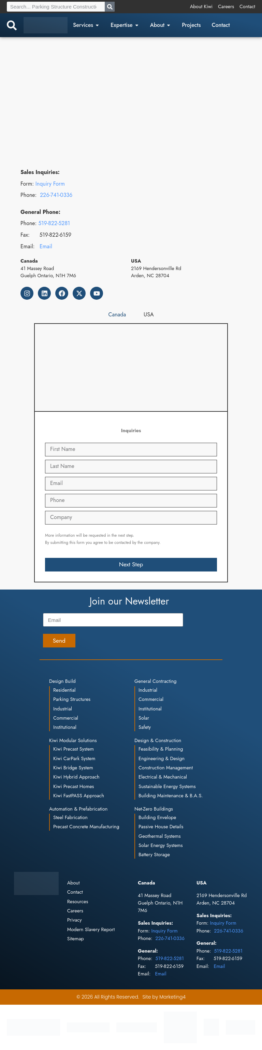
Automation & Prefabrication (78, 808)
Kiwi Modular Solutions (73, 740)
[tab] (117, 314)
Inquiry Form (50, 184)
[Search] (110, 7)
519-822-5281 (54, 223)
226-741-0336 (56, 195)
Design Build (62, 681)
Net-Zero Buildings (153, 808)
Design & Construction (157, 740)
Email (46, 246)
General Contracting (155, 681)
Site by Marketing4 (164, 996)
